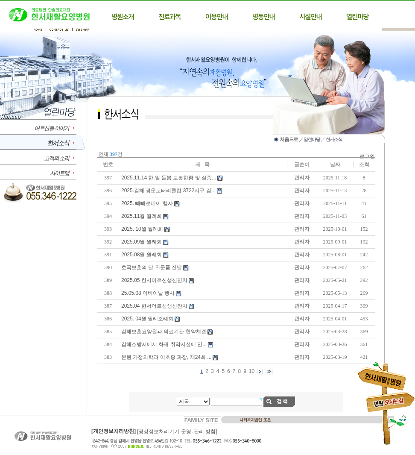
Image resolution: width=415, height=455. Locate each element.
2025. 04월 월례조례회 (147, 319)
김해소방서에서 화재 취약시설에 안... (164, 344)
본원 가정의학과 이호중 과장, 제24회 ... (166, 357)
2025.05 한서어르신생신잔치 (154, 280)
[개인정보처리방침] (113, 431)
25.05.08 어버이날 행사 (148, 293)
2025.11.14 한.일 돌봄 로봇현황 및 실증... (168, 178)
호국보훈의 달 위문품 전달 (151, 267)
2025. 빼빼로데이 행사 (147, 203)
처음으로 (289, 139)
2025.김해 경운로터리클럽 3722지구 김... (168, 191)
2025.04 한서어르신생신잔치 (154, 306)
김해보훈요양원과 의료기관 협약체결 (163, 332)
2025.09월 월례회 (141, 242)
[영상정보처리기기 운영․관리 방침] (177, 431)
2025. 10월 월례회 (142, 229)
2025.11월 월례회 (141, 216)
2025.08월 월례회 (141, 255)
